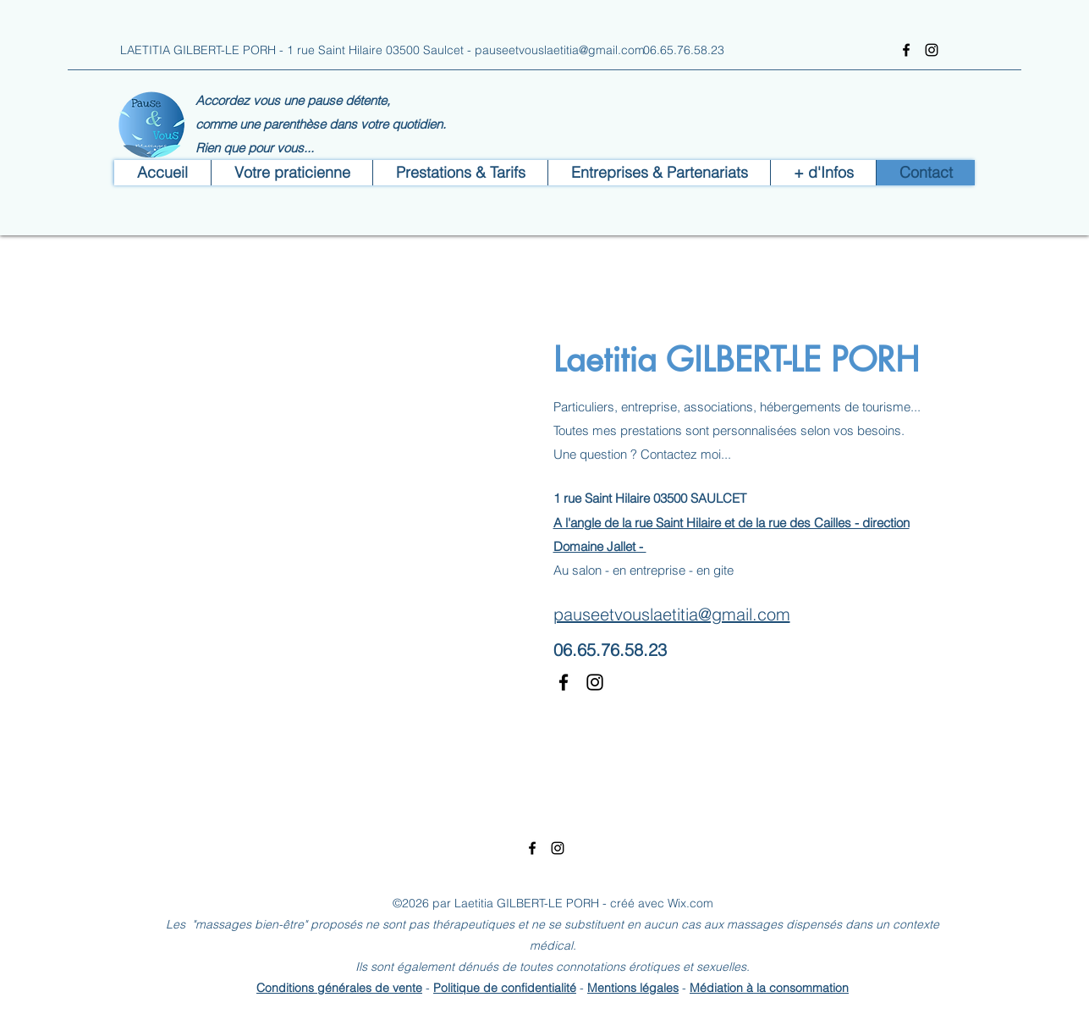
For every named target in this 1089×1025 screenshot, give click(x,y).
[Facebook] (906, 49)
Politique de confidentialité (504, 987)
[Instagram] (931, 49)
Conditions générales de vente (339, 987)
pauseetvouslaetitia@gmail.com (560, 50)
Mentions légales (633, 987)
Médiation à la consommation (769, 987)
